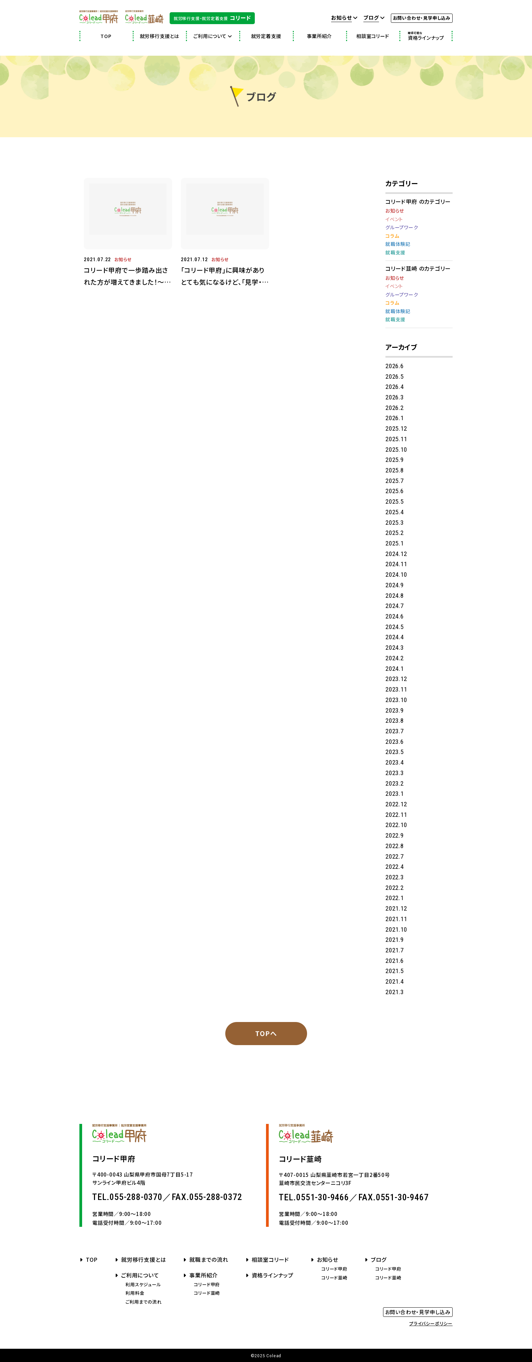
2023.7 (394, 731)
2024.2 (394, 658)
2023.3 (394, 773)
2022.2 (394, 888)
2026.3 (394, 397)
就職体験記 (398, 243)
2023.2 (394, 783)
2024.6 (394, 616)
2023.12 (396, 679)
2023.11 (396, 689)
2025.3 (394, 522)
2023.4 (394, 762)
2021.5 (394, 971)
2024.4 (394, 637)
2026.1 (394, 418)
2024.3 (394, 647)
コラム (392, 235)
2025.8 (394, 470)
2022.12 (396, 804)
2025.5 (394, 501)
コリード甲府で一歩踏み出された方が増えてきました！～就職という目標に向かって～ (127, 276)
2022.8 (394, 846)
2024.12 (396, 554)
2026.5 (394, 376)
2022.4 (394, 867)
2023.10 (396, 700)
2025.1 (394, 543)
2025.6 (394, 491)
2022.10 (396, 825)
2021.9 (394, 940)
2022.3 (394, 877)
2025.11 (396, 439)
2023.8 (394, 720)
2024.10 (396, 574)
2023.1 (394, 794)
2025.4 (394, 512)
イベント (394, 219)
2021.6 (394, 961)
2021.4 (394, 981)
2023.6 (394, 742)
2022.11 (396, 815)
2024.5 (394, 627)
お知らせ (123, 259)
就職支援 (395, 252)
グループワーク (401, 227)
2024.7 (394, 606)
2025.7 (394, 481)
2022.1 (394, 898)
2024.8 (394, 595)
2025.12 (396, 428)
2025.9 (394, 460)
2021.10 (396, 929)
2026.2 (394, 408)
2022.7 (394, 856)
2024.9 (394, 585)
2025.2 (394, 533)
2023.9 (394, 710)
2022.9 (394, 835)
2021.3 (394, 992)
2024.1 (394, 669)
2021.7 (394, 950)
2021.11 (396, 919)
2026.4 (394, 387)
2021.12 (396, 908)
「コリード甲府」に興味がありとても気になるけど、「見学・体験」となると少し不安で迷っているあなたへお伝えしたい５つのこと (225, 276)
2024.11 (396, 564)
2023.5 (394, 752)
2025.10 (396, 449)
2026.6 (394, 366)
